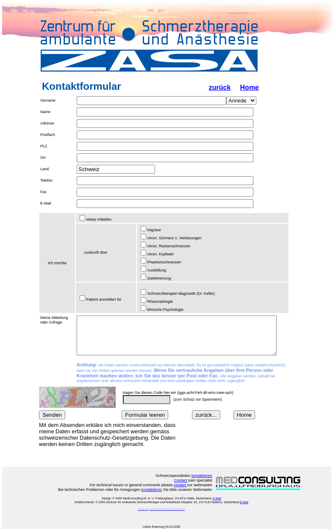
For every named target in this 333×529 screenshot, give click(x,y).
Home (249, 87)
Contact (180, 480)
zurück (220, 87)
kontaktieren (201, 476)
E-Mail (217, 498)
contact (180, 485)
